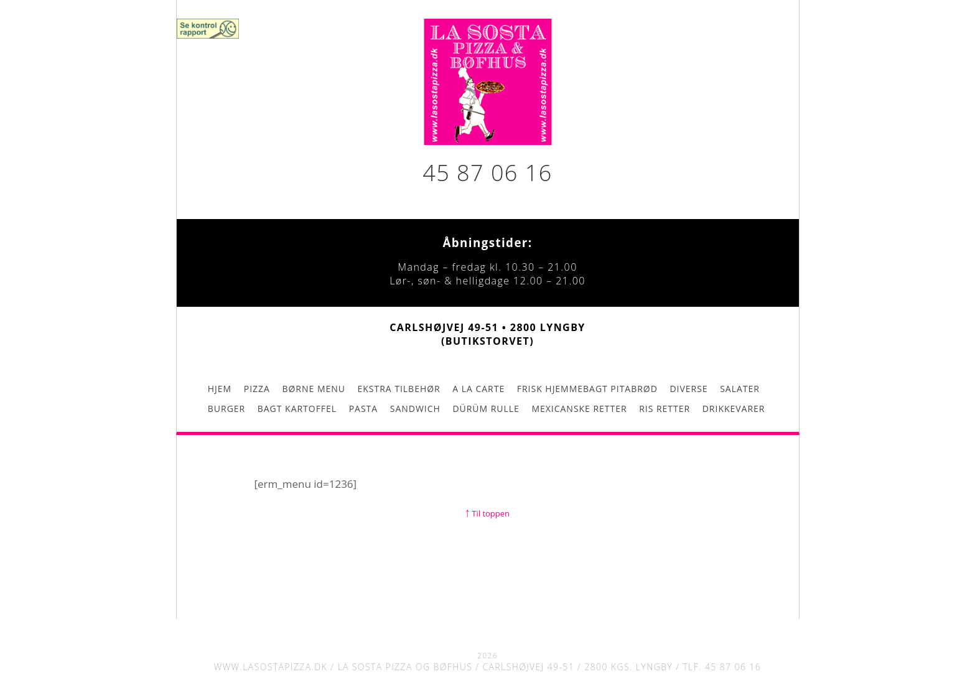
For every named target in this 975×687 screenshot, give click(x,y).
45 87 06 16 (487, 172)
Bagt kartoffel (297, 408)
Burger (226, 408)
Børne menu (313, 389)
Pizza (257, 389)
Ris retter (664, 408)
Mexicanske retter (579, 408)
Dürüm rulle (485, 408)
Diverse (688, 389)
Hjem (219, 389)
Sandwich (415, 408)
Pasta (363, 408)
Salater (740, 389)
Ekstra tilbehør (399, 389)
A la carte (478, 389)
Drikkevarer (733, 408)
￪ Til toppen (487, 513)
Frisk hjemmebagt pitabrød (587, 389)
